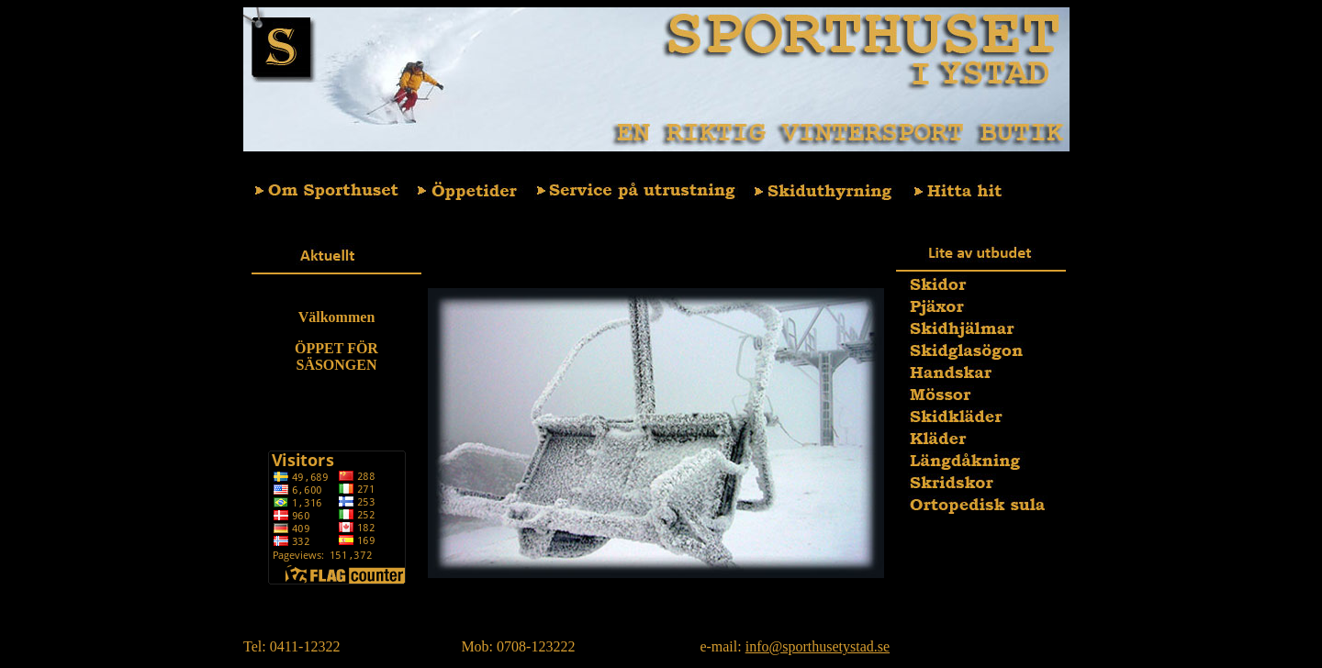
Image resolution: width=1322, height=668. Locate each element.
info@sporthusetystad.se (817, 646)
